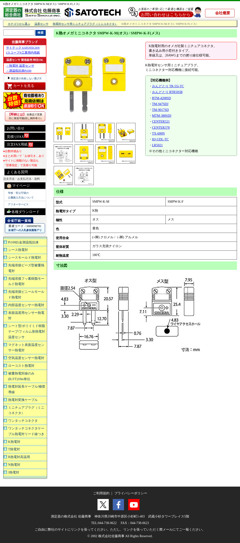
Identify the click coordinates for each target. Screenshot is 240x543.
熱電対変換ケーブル (23, 400)
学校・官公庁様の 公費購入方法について (21, 195)
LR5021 (157, 145)
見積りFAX (18, 136)
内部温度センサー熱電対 (26, 305)
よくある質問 (17, 172)
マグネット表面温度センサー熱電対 (26, 347)
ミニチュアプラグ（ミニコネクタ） (26, 410)
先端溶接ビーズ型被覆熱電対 (26, 268)
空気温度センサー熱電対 (26, 358)
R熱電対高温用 (19, 457)
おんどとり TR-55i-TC (168, 86)
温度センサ (41, 24)
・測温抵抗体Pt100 (18, 70)
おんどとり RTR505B (167, 92)
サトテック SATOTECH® (23, 47)
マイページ (18, 185)
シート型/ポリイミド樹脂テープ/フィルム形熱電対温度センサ (26, 331)
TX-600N (158, 133)
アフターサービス (18, 204)
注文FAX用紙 (20, 144)
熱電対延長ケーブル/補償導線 (26, 389)
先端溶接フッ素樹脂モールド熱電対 (26, 281)
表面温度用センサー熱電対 (26, 315)
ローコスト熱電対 (21, 365)
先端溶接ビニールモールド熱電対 (26, 294)
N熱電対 (14, 464)
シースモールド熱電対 (24, 257)
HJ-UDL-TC (160, 139)
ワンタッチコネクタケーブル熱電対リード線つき (26, 431)
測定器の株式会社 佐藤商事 (71, 516)
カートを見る (20, 86)
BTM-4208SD (161, 98)
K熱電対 (14, 442)
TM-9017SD (160, 110)
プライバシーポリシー (130, 493)
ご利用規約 (101, 493)
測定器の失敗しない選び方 (26, 78)
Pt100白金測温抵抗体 (23, 242)
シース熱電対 (18, 250)
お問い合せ (15, 128)
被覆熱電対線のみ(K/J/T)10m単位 (21, 376)
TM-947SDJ (160, 104)
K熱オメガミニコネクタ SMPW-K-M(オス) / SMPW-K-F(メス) (41, 4)
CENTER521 (161, 121)
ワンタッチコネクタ (23, 420)
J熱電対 (13, 472)
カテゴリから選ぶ (19, 24)
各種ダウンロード (23, 211)
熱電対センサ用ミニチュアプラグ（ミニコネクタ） (85, 24)
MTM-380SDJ (161, 115)
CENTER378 (161, 127)
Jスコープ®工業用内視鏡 (23, 52)
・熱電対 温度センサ (20, 65)
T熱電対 (14, 449)
